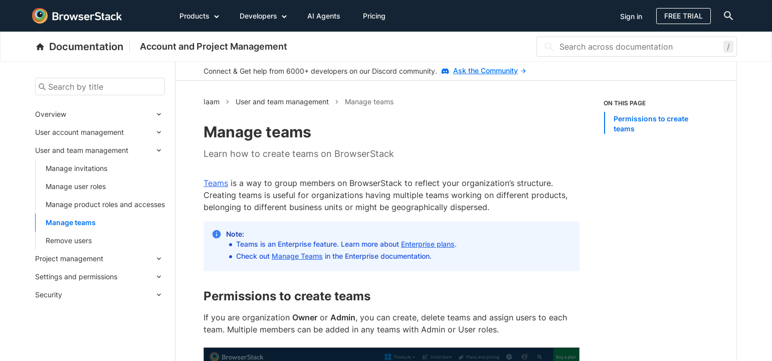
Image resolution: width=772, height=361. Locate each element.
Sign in (631, 16)
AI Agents (323, 16)
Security (48, 294)
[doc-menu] (726, 16)
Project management (69, 258)
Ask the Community (489, 70)
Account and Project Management (213, 46)
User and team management (81, 150)
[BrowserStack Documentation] (82, 47)
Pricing (374, 16)
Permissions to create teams (651, 123)
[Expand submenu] (115, 114)
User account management (79, 132)
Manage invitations (76, 168)
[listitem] (656, 116)
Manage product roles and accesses (105, 204)
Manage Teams (297, 256)
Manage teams (71, 222)
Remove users (69, 240)
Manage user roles (76, 186)
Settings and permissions (76, 276)
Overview (50, 114)
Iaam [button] (212, 101)
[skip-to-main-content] (41, 10)
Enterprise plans (428, 244)
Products (199, 16)
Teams (216, 183)
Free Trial (683, 16)
